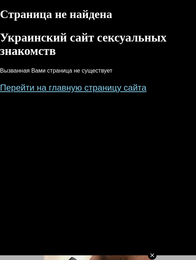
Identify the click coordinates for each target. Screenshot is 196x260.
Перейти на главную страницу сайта (73, 87)
